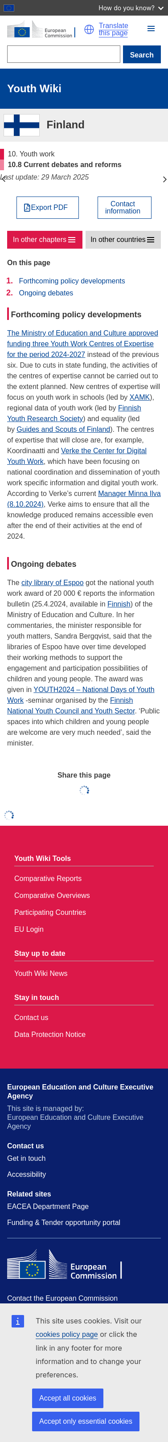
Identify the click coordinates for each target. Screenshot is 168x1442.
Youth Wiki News (40, 973)
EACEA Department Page (48, 1206)
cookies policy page (67, 1334)
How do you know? (131, 8)
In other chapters (39, 239)
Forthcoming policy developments (72, 281)
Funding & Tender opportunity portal (63, 1222)
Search (142, 55)
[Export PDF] (47, 208)
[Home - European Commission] (45, 29)
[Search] (63, 54)
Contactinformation (122, 208)
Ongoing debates (46, 293)
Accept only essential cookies (85, 1421)
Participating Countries (50, 912)
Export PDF (49, 207)
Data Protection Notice (50, 1034)
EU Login (29, 929)
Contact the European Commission (62, 1298)
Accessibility (26, 1174)
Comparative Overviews (52, 895)
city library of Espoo (52, 582)
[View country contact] (125, 208)
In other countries (118, 239)
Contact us (31, 1017)
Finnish (119, 604)
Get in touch (26, 1158)
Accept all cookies (67, 1398)
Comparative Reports (48, 878)
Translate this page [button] (113, 29)
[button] (89, 29)
